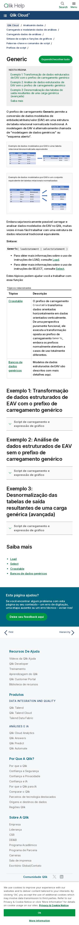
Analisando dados (33, 25)
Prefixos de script (16, 47)
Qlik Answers (17, 738)
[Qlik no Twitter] (54, 877)
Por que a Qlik (18, 765)
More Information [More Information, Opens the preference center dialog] (39, 920)
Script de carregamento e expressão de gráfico (32, 424)
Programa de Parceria (23, 850)
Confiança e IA (18, 781)
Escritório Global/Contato (25, 865)
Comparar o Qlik (19, 791)
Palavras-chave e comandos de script (28, 43)
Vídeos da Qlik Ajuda (22, 658)
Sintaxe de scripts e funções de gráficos (29, 38)
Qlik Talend (16, 707)
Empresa (15, 824)
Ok (39, 912)
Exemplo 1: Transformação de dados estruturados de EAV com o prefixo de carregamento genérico (40, 76)
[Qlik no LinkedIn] (61, 877)
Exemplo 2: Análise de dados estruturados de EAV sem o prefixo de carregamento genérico (38, 84)
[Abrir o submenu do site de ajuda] (5, 15)
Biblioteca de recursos (23, 684)
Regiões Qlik (17, 807)
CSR (11, 834)
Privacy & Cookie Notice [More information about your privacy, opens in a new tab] (54, 905)
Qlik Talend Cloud (20, 712)
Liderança (15, 829)
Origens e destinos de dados (28, 802)
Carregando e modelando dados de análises (31, 29)
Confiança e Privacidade (24, 776)
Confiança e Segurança (24, 771)
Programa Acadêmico (23, 845)
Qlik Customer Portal (22, 679)
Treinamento (17, 668)
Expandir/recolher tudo (56, 59)
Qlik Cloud (20, 15)
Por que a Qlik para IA (23, 786)
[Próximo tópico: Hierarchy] (58, 632)
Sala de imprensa (20, 860)
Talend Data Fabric (21, 718)
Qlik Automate (18, 748)
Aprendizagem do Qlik (23, 674)
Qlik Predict (16, 743)
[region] (39, 903)
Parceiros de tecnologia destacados (32, 796)
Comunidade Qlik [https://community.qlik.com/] (35, 877)
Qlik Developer (18, 663)
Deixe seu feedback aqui (27, 617)
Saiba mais (17, 100)
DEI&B (13, 839)
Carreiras (15, 855)
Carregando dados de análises (23, 34)
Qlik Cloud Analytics (21, 732)
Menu (74, 7)
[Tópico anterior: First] (21, 632)
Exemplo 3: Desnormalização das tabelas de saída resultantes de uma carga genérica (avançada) (37, 93)
